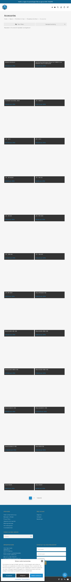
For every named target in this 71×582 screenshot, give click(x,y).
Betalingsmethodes (8, 523)
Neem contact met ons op (10, 514)
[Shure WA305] (19, 469)
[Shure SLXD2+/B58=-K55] (50, 315)
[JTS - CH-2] (19, 123)
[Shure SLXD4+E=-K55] (19, 392)
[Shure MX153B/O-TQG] (50, 277)
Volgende (39, 498)
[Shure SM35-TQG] (50, 430)
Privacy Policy (7, 519)
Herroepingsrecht (8, 525)
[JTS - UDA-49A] (19, 238)
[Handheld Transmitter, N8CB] (19, 85)
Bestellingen (40, 519)
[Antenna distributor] (19, 46)
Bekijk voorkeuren (36, 575)
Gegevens (39, 514)
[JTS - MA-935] (50, 161)
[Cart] (64, 7)
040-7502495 (12, 557)
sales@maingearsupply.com (14, 558)
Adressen (39, 517)
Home (5, 19)
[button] (42, 561)
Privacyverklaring (26, 579)
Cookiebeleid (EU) (8, 527)
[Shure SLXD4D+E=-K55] (50, 392)
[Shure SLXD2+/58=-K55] (19, 315)
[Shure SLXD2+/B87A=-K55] (19, 353)
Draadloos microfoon (32, 19)
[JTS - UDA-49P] (50, 238)
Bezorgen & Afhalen (9, 517)
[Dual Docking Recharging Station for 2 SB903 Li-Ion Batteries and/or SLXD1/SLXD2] (50, 46)
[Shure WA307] (50, 469)
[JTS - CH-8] (50, 123)
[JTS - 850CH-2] (50, 85)
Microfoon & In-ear (20, 19)
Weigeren (22, 575)
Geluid (11, 19)
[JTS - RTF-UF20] (50, 200)
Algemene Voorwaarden (10, 521)
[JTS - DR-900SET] (19, 161)
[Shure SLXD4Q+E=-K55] (19, 430)
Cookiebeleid (18, 579)
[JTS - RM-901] (19, 200)
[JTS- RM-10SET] (19, 277)
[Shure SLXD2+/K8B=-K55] (50, 353)
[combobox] (51, 24)
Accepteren (9, 575)
